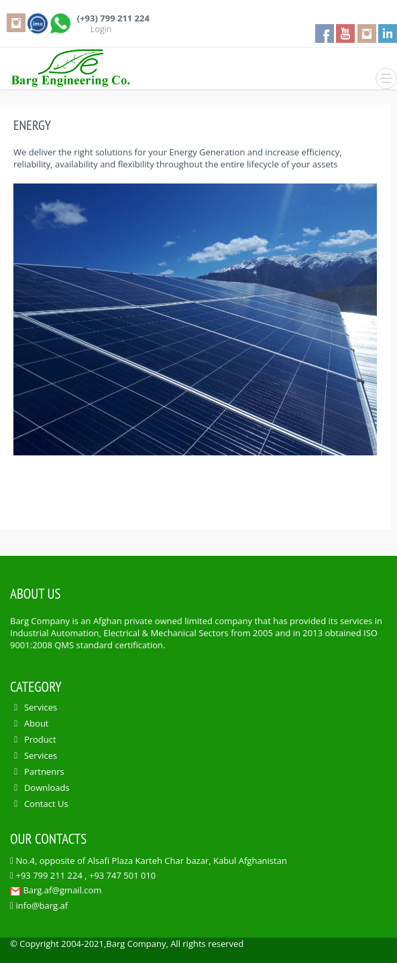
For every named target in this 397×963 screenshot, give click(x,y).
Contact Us (46, 804)
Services (40, 707)
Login (101, 29)
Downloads (47, 788)
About (36, 723)
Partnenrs (44, 771)
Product (40, 739)
